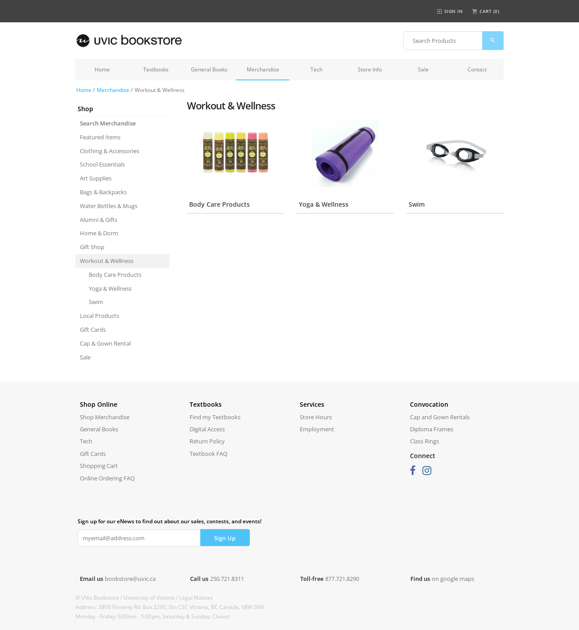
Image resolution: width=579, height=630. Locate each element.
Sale (423, 69)
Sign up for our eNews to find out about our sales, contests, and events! (169, 521)
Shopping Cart (99, 466)
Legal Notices (196, 597)
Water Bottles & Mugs (108, 206)
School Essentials (102, 164)
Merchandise (263, 69)
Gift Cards (93, 329)
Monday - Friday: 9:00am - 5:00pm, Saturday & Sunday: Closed (152, 616)
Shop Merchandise (104, 417)
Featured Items (100, 137)
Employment (317, 429)
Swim (96, 302)
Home (102, 69)
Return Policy (207, 441)
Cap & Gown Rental (105, 343)
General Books (209, 69)
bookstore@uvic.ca (130, 579)
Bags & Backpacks (103, 192)
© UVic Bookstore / (99, 597)
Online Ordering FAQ (107, 478)
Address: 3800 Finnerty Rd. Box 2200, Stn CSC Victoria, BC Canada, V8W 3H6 (169, 607)
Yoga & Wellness (110, 288)
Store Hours (316, 417)
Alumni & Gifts (98, 220)
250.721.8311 (227, 579)
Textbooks (156, 69)
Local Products (99, 316)
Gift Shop (92, 247)
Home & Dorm (99, 233)
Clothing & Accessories (109, 151)
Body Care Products (115, 275)
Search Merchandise (108, 123)
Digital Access (207, 429)
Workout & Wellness (106, 261)
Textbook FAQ (208, 454)
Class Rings (424, 441)
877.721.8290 (342, 579)
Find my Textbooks (215, 417)
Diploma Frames (431, 429)
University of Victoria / (151, 597)
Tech (316, 69)
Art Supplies (96, 178)
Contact (477, 69)
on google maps (453, 579)
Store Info (370, 69)
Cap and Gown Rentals (440, 417)
